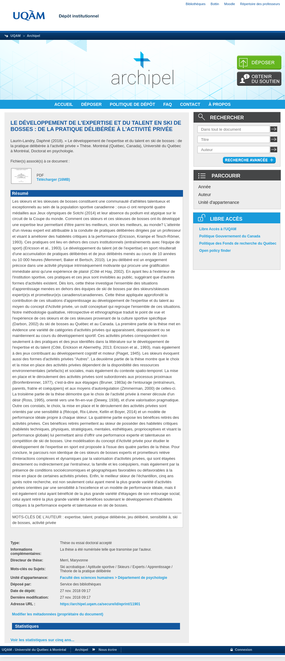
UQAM (15, 35)
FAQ (168, 104)
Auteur (204, 194)
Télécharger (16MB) (53, 179)
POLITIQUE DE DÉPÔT (133, 104)
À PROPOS (219, 104)
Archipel (33, 35)
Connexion (243, 649)
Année (204, 186)
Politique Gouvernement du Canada (229, 236)
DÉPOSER (92, 104)
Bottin (215, 4)
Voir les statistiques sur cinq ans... (42, 640)
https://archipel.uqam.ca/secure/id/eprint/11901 (100, 604)
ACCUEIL (64, 104)
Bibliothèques (196, 4)
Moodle (229, 4)
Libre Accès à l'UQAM (217, 229)
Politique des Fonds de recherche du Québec (237, 243)
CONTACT (190, 104)
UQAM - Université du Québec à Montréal (33, 649)
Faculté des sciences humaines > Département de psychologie (113, 578)
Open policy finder (215, 251)
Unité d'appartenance (218, 202)
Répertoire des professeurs (260, 4)
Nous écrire (108, 649)
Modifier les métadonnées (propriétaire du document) (57, 614)
